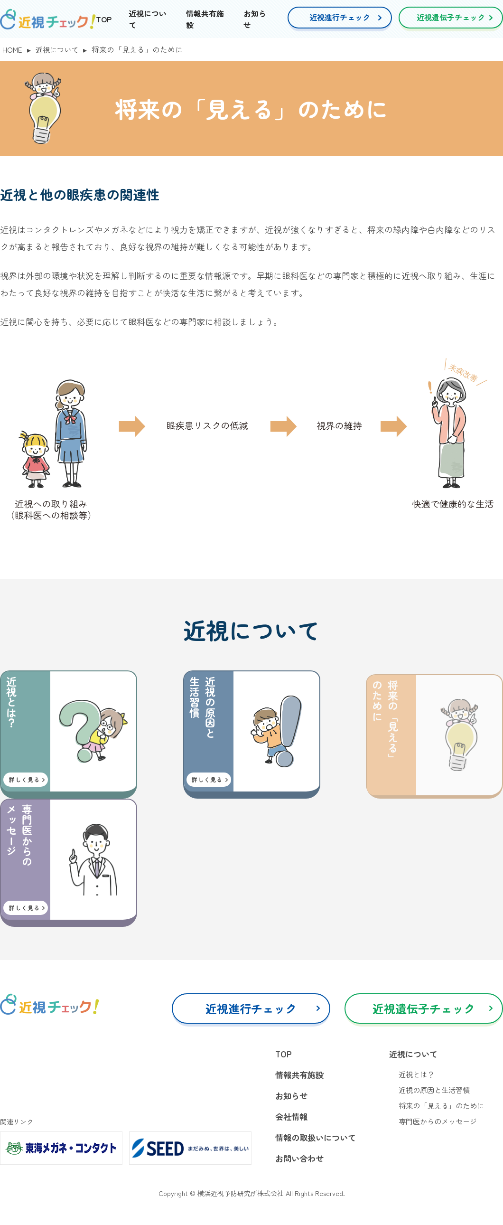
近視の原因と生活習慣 (437, 1091)
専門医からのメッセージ (440, 1123)
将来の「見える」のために (444, 1107)
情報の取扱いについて (318, 1139)
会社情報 (292, 1118)
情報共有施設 (300, 1075)
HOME (12, 49)
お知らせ (292, 1097)
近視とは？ (418, 1075)
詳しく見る (24, 779)
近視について (59, 49)
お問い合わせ (300, 1161)
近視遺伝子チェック (451, 17)
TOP (104, 19)
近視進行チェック (339, 17)
